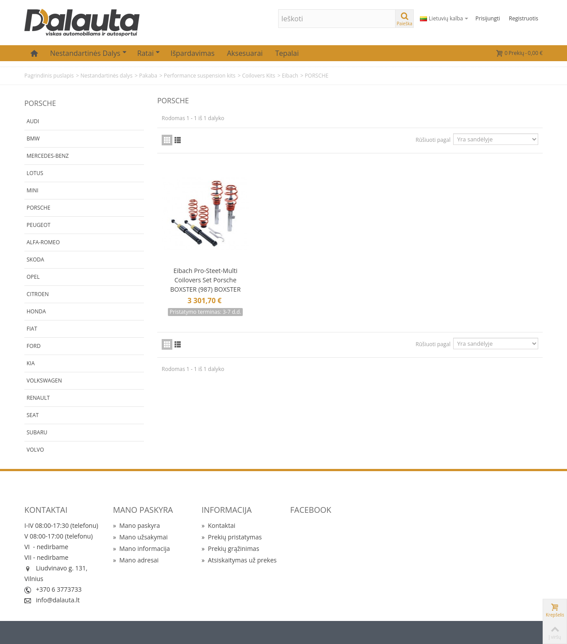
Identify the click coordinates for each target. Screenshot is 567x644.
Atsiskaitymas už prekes (239, 560)
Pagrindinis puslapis (49, 75)
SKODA (35, 259)
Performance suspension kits (200, 75)
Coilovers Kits (258, 75)
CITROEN (38, 294)
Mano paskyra (136, 525)
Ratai (148, 53)
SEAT (33, 415)
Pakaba (148, 75)
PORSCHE (38, 207)
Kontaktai (218, 525)
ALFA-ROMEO (43, 242)
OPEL (33, 277)
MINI (33, 190)
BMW (33, 138)
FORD (34, 346)
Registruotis (523, 18)
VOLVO (35, 449)
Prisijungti (487, 18)
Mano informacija (141, 548)
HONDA (36, 311)
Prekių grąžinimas (230, 548)
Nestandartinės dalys (88, 53)
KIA (31, 363)
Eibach (290, 75)
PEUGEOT (38, 225)
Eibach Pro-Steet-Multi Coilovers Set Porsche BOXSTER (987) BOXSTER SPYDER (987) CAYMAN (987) (205, 284)
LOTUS (35, 173)
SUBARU (37, 432)
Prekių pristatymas (232, 537)
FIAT (32, 328)
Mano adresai (136, 560)
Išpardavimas (192, 53)
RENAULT (38, 398)
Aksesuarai (245, 53)
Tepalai (287, 53)
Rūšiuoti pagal (433, 140)
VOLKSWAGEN (44, 380)
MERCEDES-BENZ (48, 156)
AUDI (33, 121)
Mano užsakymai (140, 537)
